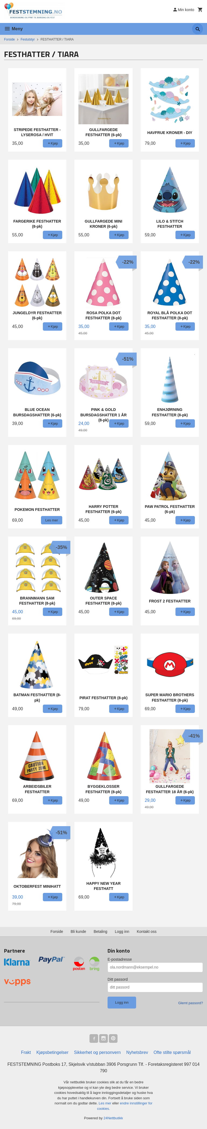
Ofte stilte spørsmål (172, 1052)
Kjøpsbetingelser (52, 1052)
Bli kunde (78, 931)
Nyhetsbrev (137, 1052)
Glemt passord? (190, 1003)
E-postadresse (120, 959)
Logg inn (122, 931)
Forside (9, 39)
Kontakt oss (147, 931)
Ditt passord (118, 979)
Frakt (26, 1052)
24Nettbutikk (113, 1118)
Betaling (100, 931)
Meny (13, 28)
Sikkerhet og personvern (97, 1052)
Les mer (105, 1103)
